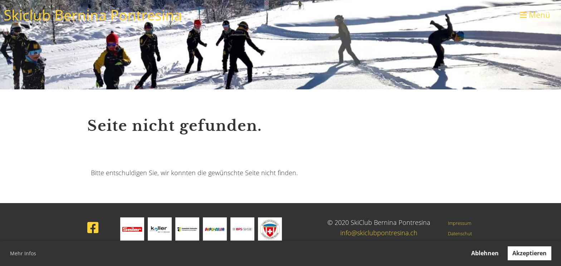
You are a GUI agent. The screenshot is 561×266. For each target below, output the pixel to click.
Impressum (459, 223)
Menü (535, 14)
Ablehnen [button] (485, 253)
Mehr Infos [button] (23, 253)
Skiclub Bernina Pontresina (93, 15)
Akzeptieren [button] (529, 253)
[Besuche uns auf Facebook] (93, 227)
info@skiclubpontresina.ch (379, 232)
